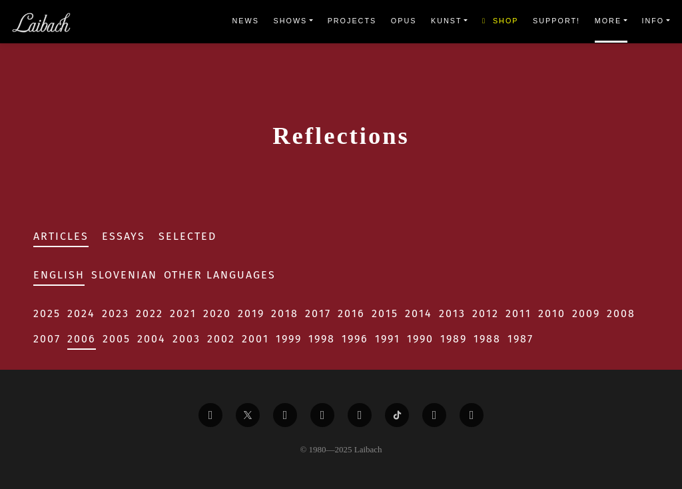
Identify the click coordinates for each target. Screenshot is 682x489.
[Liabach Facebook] (210, 415)
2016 (351, 313)
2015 (385, 313)
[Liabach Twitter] (248, 415)
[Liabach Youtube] (322, 415)
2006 (81, 338)
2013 (452, 313)
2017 (318, 313)
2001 (255, 338)
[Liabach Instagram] (360, 415)
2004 (151, 338)
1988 (487, 338)
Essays (123, 236)
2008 (621, 313)
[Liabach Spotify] (434, 415)
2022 (149, 313)
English (59, 274)
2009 (586, 313)
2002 (221, 338)
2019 (251, 313)
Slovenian (124, 274)
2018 (284, 313)
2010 (551, 313)
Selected (187, 236)
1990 (420, 338)
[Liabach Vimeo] (285, 415)
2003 (186, 338)
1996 (355, 338)
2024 (81, 313)
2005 (117, 338)
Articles (61, 236)
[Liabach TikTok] (397, 415)
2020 (217, 313)
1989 (453, 338)
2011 (518, 313)
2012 (485, 313)
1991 (387, 338)
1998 (321, 338)
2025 (47, 313)
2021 (183, 313)
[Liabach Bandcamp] (472, 415)
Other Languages (220, 274)
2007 (47, 338)
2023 (115, 313)
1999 (289, 338)
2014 (418, 313)
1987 (520, 338)
